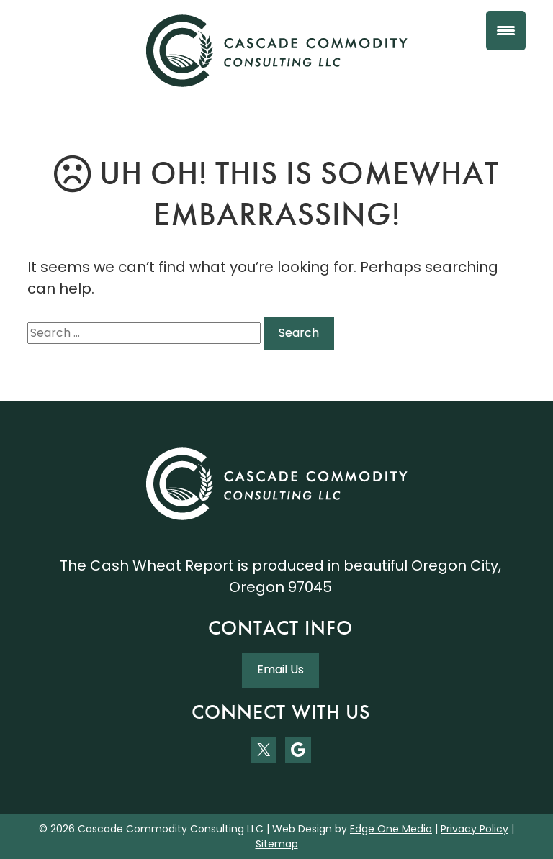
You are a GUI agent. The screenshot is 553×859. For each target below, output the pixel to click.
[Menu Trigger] (506, 30)
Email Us (280, 669)
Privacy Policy (474, 829)
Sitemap (277, 844)
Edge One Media (391, 829)
